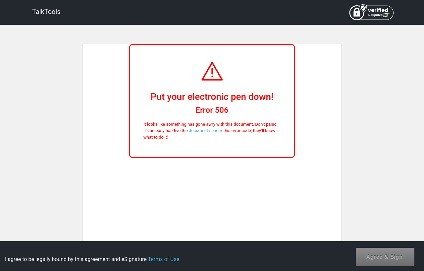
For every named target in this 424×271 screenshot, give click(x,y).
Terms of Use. (164, 259)
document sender (205, 130)
